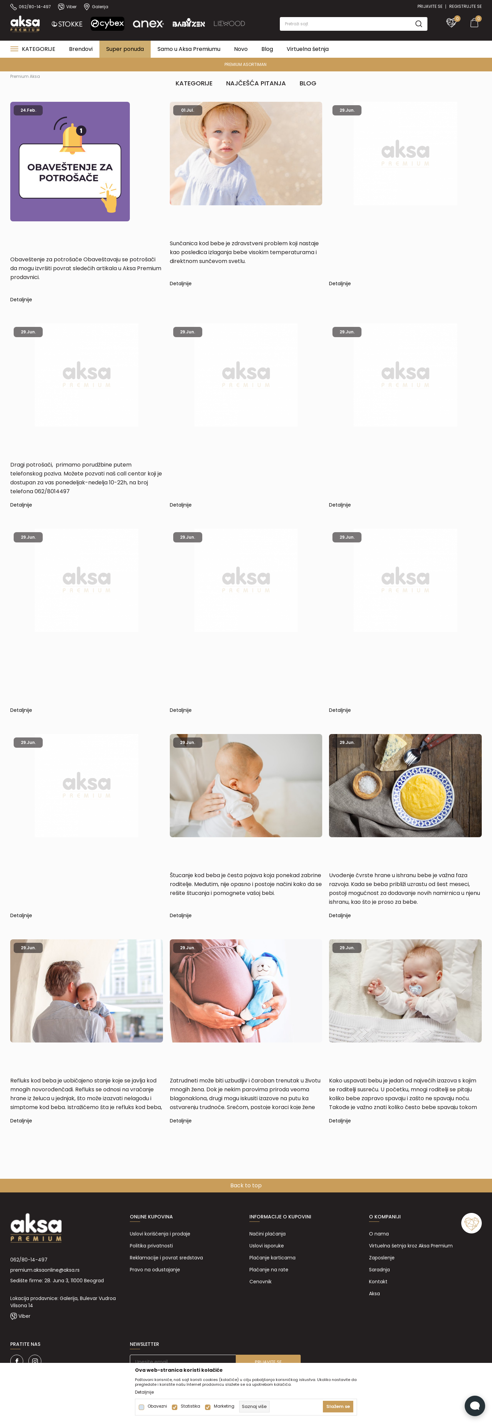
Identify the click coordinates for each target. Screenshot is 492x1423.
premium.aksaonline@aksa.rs (45, 1270)
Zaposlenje (382, 1257)
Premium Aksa (25, 76)
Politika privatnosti (151, 1245)
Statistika (190, 1406)
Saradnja (379, 1269)
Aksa (374, 1293)
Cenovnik (260, 1281)
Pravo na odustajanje (155, 1269)
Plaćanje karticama (272, 1257)
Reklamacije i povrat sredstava (166, 1257)
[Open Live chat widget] (475, 1406)
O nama (379, 1233)
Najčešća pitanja (256, 83)
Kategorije (194, 83)
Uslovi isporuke (266, 1245)
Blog (308, 83)
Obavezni (157, 1406)
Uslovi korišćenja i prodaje (160, 1233)
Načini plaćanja (267, 1233)
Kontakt (378, 1281)
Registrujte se (465, 6)
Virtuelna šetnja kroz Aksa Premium (411, 1245)
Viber (24, 1316)
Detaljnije (21, 300)
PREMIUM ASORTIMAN (245, 64)
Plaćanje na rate (268, 1269)
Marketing (224, 1406)
